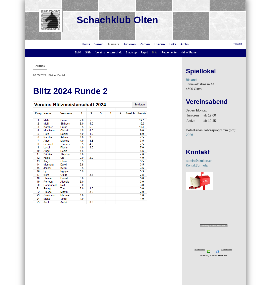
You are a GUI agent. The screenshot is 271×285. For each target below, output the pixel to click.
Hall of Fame (188, 52)
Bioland (191, 80)
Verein (98, 44)
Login (237, 44)
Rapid (144, 52)
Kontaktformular (197, 165)
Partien (145, 44)
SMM (77, 52)
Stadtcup (131, 52)
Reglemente (169, 52)
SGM (88, 52)
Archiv (184, 44)
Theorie (159, 44)
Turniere (113, 44)
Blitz (154, 52)
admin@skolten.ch (199, 160)
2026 (189, 135)
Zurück (40, 66)
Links (172, 44)
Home (86, 44)
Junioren (129, 44)
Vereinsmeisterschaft (109, 52)
